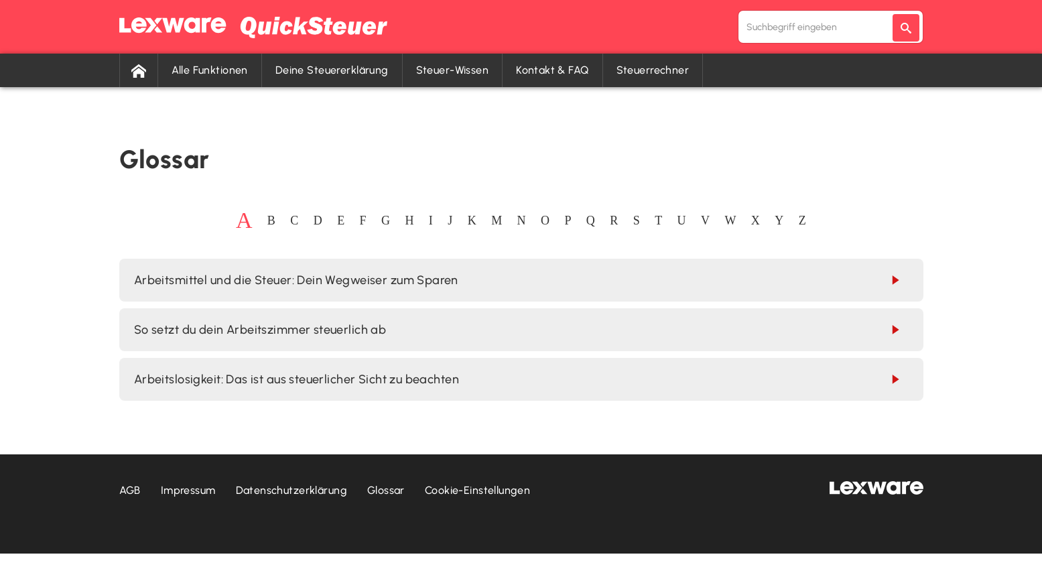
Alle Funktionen (210, 70)
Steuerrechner (652, 70)
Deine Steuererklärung (332, 70)
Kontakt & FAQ (552, 70)
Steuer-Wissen (452, 70)
